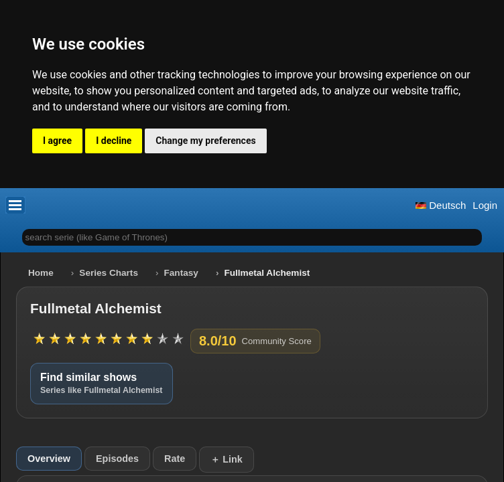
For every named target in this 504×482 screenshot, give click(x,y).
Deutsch (441, 205)
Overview (48, 458)
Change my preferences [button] (205, 140)
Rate (174, 458)
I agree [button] (57, 140)
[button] (15, 205)
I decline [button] (113, 140)
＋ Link (226, 459)
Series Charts (108, 273)
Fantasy (181, 273)
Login (484, 205)
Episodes (117, 458)
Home (41, 273)
